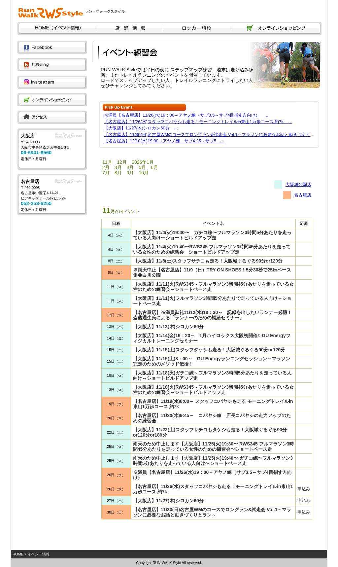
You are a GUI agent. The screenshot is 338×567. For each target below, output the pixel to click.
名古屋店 (30, 181)
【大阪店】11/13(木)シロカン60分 (168, 326)
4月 (130, 167)
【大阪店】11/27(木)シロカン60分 (168, 500)
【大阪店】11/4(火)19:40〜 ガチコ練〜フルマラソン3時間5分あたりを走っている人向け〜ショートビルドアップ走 (212, 235)
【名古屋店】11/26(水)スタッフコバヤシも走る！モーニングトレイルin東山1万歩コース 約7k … (198, 121)
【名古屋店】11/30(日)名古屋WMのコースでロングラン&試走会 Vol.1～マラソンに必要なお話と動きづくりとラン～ (212, 512)
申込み (303, 488)
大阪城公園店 (298, 184)
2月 (106, 167)
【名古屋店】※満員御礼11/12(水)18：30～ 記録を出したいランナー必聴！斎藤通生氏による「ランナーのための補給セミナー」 (212, 315)
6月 (154, 167)
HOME (18, 554)
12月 (122, 162)
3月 (118, 167)
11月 (107, 162)
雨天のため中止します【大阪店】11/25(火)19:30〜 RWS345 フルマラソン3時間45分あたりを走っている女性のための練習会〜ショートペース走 (213, 446)
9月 (130, 172)
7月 (106, 172)
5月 (142, 167)
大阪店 (28, 135)
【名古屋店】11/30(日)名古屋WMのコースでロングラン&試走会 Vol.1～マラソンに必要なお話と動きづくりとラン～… (218, 134)
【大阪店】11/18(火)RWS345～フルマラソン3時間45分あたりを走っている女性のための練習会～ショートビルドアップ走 (213, 389)
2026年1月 (143, 162)
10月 (144, 172)
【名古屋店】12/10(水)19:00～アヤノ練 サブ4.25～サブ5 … (164, 140)
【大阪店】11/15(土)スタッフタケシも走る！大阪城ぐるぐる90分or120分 (209, 349)
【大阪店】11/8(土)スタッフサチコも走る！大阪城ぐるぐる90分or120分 (208, 261)
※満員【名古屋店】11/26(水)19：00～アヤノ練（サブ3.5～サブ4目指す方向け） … (186, 115)
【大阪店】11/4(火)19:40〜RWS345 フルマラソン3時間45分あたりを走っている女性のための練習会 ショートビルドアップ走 (211, 249)
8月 (118, 172)
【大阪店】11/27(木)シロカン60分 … (141, 127)
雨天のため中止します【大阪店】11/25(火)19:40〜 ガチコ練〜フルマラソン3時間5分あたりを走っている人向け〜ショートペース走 (213, 460)
